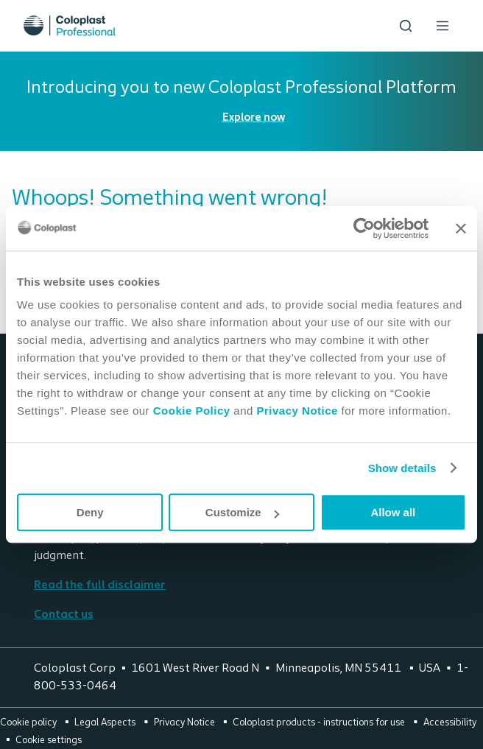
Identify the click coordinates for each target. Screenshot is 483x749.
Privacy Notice (295, 410)
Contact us (64, 615)
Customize (242, 512)
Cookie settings (48, 740)
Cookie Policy (191, 410)
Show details (402, 468)
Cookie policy (29, 723)
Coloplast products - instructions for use (320, 723)
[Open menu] (442, 26)
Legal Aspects (106, 723)
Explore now (253, 118)
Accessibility (449, 723)
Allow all (392, 512)
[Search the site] (406, 26)
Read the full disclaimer (100, 585)
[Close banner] (461, 228)
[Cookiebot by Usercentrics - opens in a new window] (364, 228)
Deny (90, 512)
